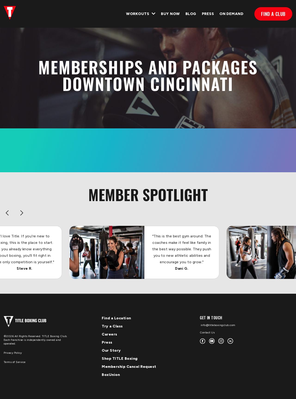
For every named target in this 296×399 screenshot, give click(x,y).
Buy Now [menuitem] (170, 14)
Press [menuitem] (107, 342)
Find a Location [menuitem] (116, 318)
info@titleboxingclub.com (217, 325)
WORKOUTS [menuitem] (137, 14)
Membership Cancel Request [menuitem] (129, 366)
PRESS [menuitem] (208, 14)
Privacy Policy (13, 352)
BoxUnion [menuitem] (111, 374)
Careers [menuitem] (109, 334)
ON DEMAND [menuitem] (231, 14)
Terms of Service (15, 362)
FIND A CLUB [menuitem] (273, 13)
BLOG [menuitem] (190, 14)
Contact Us (207, 332)
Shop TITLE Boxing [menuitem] (120, 358)
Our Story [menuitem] (111, 350)
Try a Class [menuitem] (112, 326)
